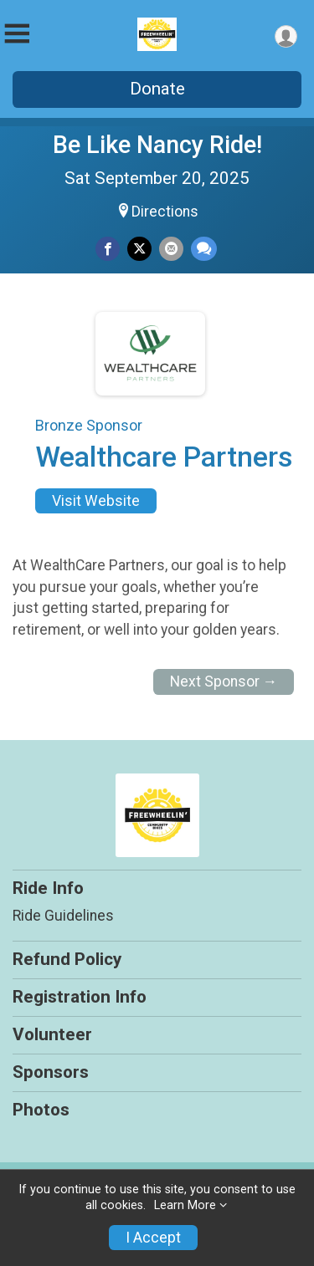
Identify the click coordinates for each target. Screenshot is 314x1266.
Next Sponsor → (224, 681)
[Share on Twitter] (139, 249)
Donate (157, 89)
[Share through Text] (204, 249)
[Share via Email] (171, 249)
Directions (164, 211)
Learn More (185, 1205)
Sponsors (51, 1072)
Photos (41, 1110)
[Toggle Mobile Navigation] (16, 34)
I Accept (153, 1237)
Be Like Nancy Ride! (157, 144)
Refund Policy (67, 959)
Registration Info (80, 997)
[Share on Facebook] (107, 249)
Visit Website (96, 501)
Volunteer (52, 1034)
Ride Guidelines (63, 915)
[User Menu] (286, 36)
